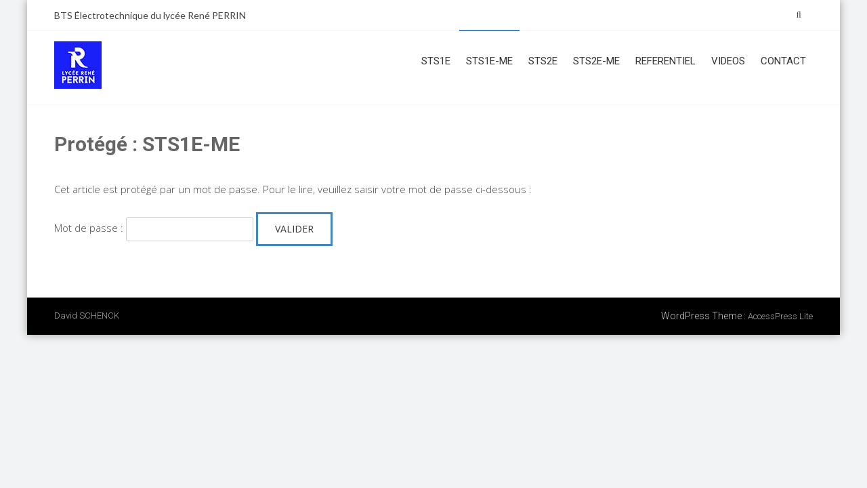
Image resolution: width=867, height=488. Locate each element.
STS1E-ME (489, 61)
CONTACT (783, 61)
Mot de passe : (153, 228)
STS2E (542, 61)
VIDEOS (728, 61)
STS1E (435, 61)
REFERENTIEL (665, 61)
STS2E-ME (596, 61)
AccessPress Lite (780, 316)
